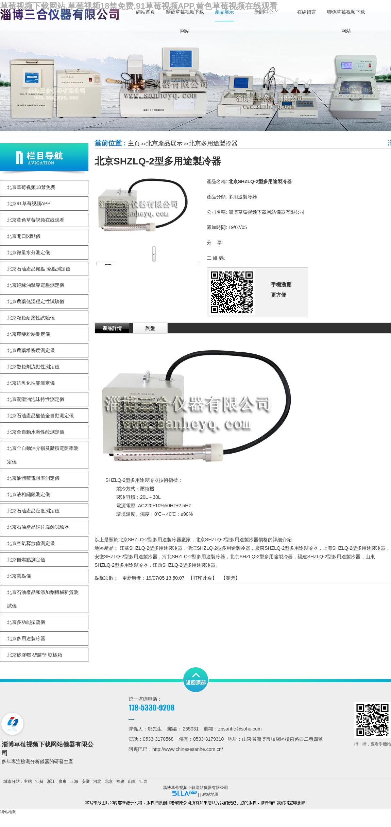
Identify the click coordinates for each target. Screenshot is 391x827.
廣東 (62, 781)
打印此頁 (202, 578)
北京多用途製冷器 (213, 143)
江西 (143, 781)
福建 (120, 781)
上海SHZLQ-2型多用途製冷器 (354, 548)
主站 (28, 781)
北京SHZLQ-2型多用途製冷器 (261, 556)
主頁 (134, 143)
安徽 (86, 781)
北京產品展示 (164, 143)
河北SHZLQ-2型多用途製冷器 (193, 556)
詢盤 (150, 328)
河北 (97, 781)
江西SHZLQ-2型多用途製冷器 (184, 565)
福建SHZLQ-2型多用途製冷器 (329, 556)
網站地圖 (210, 794)
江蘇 (39, 781)
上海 (74, 781)
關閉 (230, 578)
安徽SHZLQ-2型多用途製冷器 (126, 556)
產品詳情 (112, 328)
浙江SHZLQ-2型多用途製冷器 (218, 548)
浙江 (51, 781)
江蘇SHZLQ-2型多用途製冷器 (151, 548)
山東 (132, 781)
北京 (109, 781)
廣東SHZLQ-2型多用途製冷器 (286, 548)
